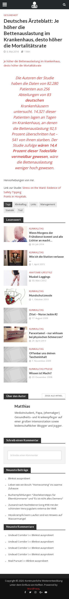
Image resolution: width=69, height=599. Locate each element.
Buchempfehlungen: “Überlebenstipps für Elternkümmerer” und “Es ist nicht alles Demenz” (35, 496)
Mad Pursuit (15, 560)
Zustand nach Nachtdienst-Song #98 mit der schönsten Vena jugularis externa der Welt (33, 506)
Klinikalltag (20, 204)
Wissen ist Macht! (40, 373)
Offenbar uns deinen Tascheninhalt (42, 355)
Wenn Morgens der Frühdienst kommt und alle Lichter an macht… (46, 236)
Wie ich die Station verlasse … (46, 258)
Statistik (10, 210)
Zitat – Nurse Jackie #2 (43, 314)
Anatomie (35, 272)
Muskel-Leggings (39, 276)
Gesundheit (11, 15)
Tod (20, 210)
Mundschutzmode (40, 295)
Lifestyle (47, 272)
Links (33, 204)
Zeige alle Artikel (53, 395)
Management (47, 204)
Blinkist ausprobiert (19, 478)
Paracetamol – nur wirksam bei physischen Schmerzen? (46, 335)
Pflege (48, 369)
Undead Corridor (17, 535)
